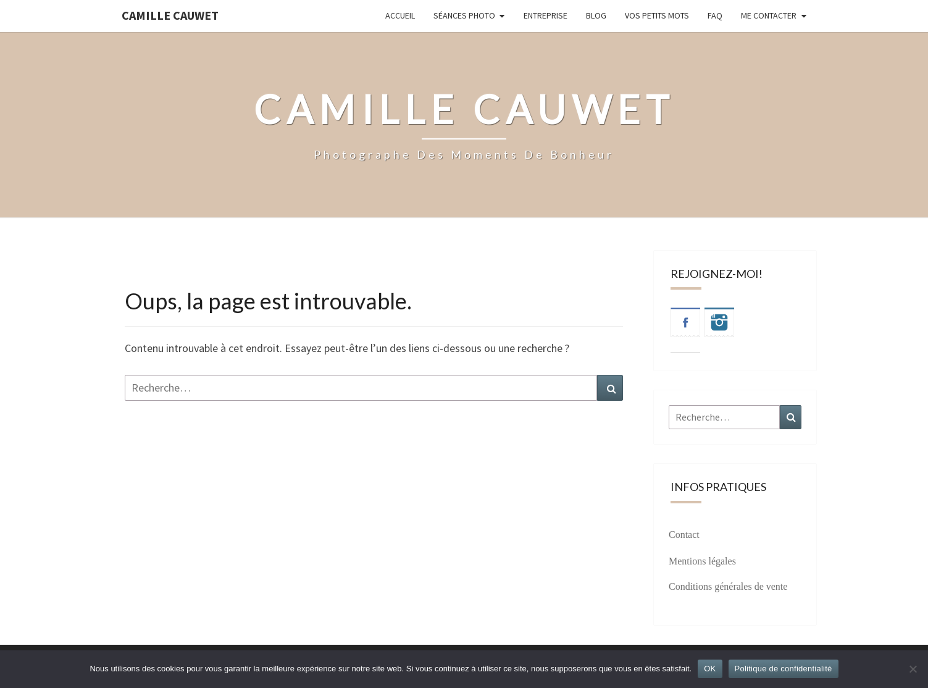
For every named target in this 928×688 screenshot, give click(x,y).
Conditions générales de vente (728, 586)
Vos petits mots (657, 15)
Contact (684, 534)
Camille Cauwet (170, 15)
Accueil (400, 15)
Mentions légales (702, 561)
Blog (596, 15)
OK (710, 668)
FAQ (715, 15)
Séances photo (464, 15)
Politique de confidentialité (783, 668)
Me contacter (768, 15)
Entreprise (545, 15)
